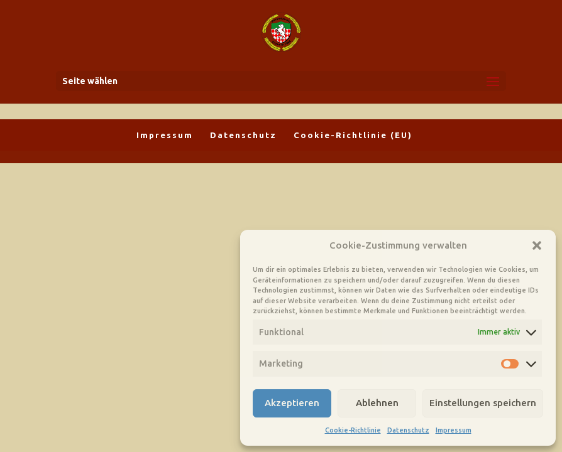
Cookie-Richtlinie (353, 430)
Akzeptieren (292, 402)
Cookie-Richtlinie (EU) (353, 135)
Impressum (453, 430)
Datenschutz (408, 430)
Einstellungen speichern (482, 402)
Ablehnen (377, 402)
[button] (537, 245)
